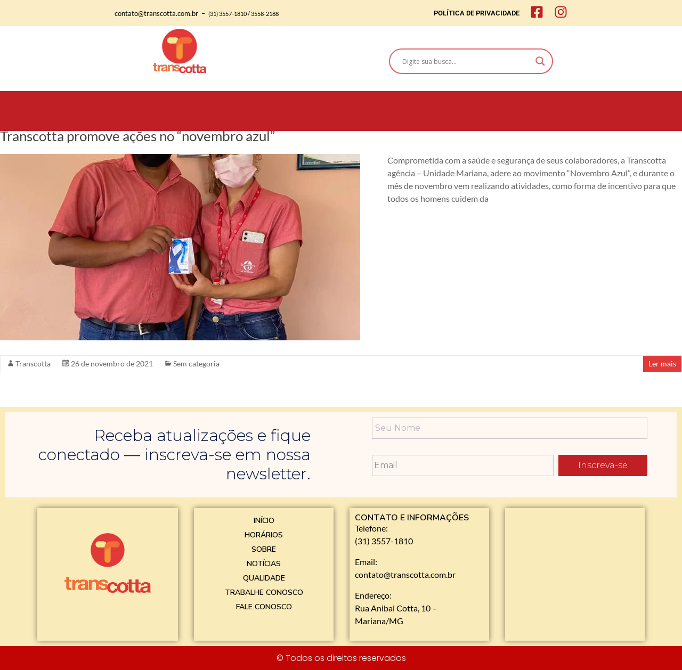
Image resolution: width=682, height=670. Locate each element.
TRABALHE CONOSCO (264, 592)
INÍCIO (264, 521)
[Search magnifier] (540, 61)
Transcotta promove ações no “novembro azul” (137, 135)
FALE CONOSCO (264, 607)
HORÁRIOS (264, 535)
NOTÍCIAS (264, 564)
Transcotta (33, 363)
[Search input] (466, 61)
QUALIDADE (264, 578)
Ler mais (662, 363)
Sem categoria (196, 363)
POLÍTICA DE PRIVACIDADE (476, 13)
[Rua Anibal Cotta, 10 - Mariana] (574, 573)
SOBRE (263, 549)
